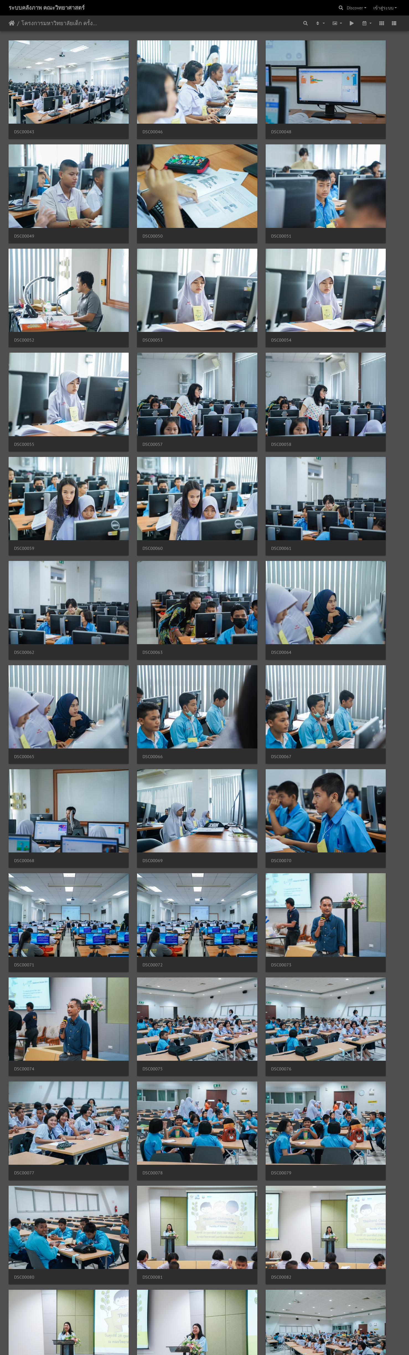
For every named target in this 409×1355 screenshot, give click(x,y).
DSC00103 (124, 956)
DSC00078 (324, 703)
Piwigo (215, 1343)
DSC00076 (124, 703)
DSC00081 (224, 787)
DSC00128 (124, 1293)
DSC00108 (24, 1040)
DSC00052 (224, 196)
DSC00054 (24, 281)
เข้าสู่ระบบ (383, 8)
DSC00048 (224, 112)
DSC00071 (24, 618)
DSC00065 (224, 449)
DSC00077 (224, 703)
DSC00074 (324, 618)
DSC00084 (124, 871)
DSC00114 (124, 1124)
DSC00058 (324, 281)
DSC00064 (124, 449)
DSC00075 (24, 703)
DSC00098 (324, 871)
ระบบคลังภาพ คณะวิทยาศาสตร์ (47, 7)
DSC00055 (124, 281)
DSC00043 (24, 112)
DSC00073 (224, 618)
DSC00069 (224, 534)
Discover (355, 8)
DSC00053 (324, 196)
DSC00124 (224, 1209)
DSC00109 (124, 1040)
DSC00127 (24, 1293)
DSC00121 (324, 1124)
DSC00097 (224, 871)
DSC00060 (124, 365)
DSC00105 (224, 956)
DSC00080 (124, 787)
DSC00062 (324, 365)
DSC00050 (24, 196)
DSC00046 (124, 112)
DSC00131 (324, 1293)
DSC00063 (24, 449)
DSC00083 (24, 871)
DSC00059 (24, 365)
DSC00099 (24, 956)
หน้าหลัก (12, 23)
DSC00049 (324, 112)
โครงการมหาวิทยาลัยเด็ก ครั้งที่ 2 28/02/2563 (59, 23)
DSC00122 (24, 1209)
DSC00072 (124, 618)
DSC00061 (224, 365)
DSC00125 (324, 1209)
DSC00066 (324, 449)
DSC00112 (24, 1124)
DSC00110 (224, 1040)
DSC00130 (224, 1293)
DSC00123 (124, 1209)
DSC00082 (324, 787)
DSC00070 (324, 534)
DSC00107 (324, 956)
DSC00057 (224, 281)
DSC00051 (124, 196)
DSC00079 (24, 787)
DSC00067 (24, 534)
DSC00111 (324, 1040)
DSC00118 (224, 1124)
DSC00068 (124, 534)
